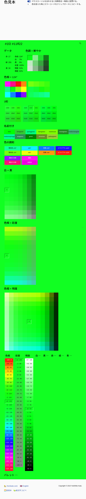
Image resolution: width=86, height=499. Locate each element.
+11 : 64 (29, 393)
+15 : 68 (29, 390)
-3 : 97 (19, 367)
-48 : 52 (19, 412)
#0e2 (49, 113)
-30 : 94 (9, 382)
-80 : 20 (19, 446)
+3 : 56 (29, 401)
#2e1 (18, 113)
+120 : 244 (9, 442)
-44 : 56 (19, 409)
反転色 (29, 162)
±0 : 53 (29, 409)
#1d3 (25, 118)
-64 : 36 (19, 431)
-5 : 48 (29, 423)
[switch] (29, 1)
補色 (29, 158)
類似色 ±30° (12, 148)
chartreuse (52, 131)
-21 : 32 (29, 438)
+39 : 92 (29, 367)
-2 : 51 (29, 416)
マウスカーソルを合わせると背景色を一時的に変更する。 (55, 1)
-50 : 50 (19, 416)
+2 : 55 (29, 405)
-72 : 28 (19, 438)
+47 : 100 (29, 360)
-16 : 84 (19, 382)
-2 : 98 (19, 364)
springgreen (31, 131)
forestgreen (63, 131)
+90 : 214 (9, 435)
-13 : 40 (29, 431)
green (31, 136)
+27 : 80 (29, 378)
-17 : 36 (29, 435)
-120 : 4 (9, 360)
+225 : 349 (9, 469)
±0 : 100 (19, 360)
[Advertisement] (43, 23)
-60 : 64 (9, 375)
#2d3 (7, 118)
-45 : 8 (29, 461)
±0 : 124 (9, 401)
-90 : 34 (9, 367)
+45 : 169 (9, 423)
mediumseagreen (74, 131)
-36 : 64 (19, 401)
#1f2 (30, 108)
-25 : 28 (29, 442)
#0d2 (49, 118)
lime (9, 131)
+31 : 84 (29, 375)
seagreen (20, 136)
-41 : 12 (29, 457)
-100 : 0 (19, 465)
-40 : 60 (19, 405)
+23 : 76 (29, 382)
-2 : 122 (9, 397)
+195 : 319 (9, 461)
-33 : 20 (29, 450)
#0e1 (54, 113)
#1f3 (25, 108)
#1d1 (36, 118)
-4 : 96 (19, 371)
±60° (29, 148)
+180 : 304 (9, 457)
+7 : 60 (29, 397)
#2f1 (18, 108)
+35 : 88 (29, 371)
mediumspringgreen (9, 136)
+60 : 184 (9, 427)
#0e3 (43, 113)
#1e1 (36, 113)
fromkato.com (11, 486)
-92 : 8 (19, 457)
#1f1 (36, 108)
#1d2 (31, 118)
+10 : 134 (9, 412)
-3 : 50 (29, 420)
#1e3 (25, 113)
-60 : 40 (19, 427)
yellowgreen (52, 136)
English (24, 486)
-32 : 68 (19, 397)
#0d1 (54, 118)
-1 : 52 (29, 412)
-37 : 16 (29, 454)
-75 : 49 (9, 371)
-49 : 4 (29, 465)
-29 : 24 (29, 446)
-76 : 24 (19, 442)
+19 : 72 (29, 386)
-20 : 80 (19, 386)
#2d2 (13, 118)
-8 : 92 (19, 375)
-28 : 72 (19, 393)
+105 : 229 (9, 438)
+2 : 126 (9, 405)
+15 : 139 (9, 416)
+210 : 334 (9, 465)
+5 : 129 (9, 409)
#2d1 (18, 118)
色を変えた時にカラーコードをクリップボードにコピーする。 (57, 4)
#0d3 (43, 118)
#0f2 (48, 108)
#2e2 (13, 113)
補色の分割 (12, 158)
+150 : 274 (9, 450)
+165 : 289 (9, 454)
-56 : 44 (19, 423)
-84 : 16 (19, 450)
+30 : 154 (9, 420)
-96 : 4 (19, 461)
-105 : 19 (9, 364)
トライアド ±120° (63, 148)
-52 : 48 (19, 420)
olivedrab (42, 136)
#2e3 (7, 113)
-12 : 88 (19, 378)
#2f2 (13, 108)
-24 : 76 (19, 390)
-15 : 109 (9, 386)
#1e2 (31, 113)
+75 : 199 (9, 431)
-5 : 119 (9, 393)
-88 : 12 (19, 454)
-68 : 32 (19, 435)
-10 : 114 (9, 390)
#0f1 (54, 108)
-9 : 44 (29, 427)
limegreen (20, 131)
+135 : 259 (9, 446)
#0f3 (43, 108)
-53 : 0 (29, 469)
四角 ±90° (46, 148)
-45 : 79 (9, 378)
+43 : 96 (29, 364)
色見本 (8, 490)
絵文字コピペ (19, 490)
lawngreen (41, 131)
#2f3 (7, 108)
